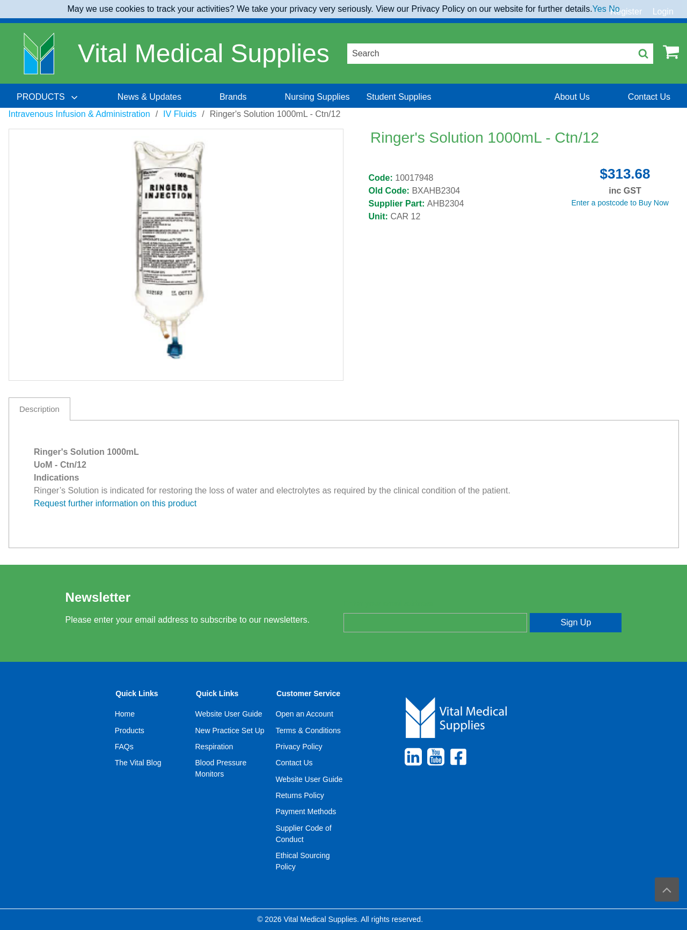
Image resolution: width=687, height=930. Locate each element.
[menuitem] (48, 97)
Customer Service (308, 693)
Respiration (214, 746)
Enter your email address (388, 603)
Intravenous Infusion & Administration (79, 114)
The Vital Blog (138, 762)
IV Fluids (179, 114)
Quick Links (136, 693)
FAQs (124, 746)
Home (125, 714)
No (614, 8)
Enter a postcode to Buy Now (620, 202)
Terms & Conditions (307, 730)
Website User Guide (228, 714)
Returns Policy (299, 795)
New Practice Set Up (230, 730)
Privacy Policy (298, 746)
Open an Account (304, 714)
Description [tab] (39, 409)
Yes (599, 8)
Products (129, 730)
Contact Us (293, 762)
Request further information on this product (115, 503)
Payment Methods (305, 811)
